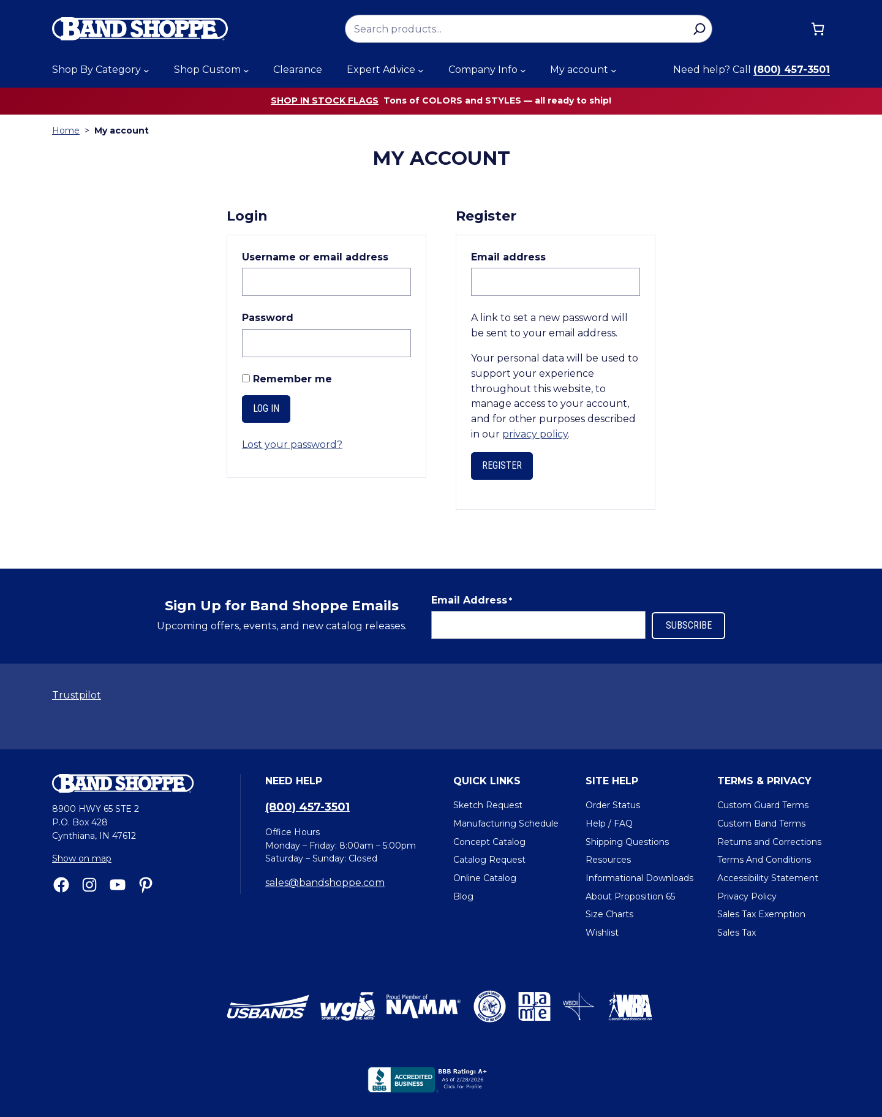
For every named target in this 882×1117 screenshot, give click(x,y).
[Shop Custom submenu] (246, 70)
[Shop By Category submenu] (146, 70)
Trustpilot (76, 695)
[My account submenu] (614, 70)
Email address (536, 256)
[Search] (699, 29)
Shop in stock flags (325, 100)
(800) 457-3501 (791, 69)
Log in (266, 408)
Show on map (81, 858)
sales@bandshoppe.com (325, 882)
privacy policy (535, 434)
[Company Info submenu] (523, 70)
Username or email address (326, 256)
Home (66, 130)
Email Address (471, 600)
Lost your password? (292, 444)
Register (502, 465)
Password (295, 317)
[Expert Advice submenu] (421, 70)
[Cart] (817, 29)
